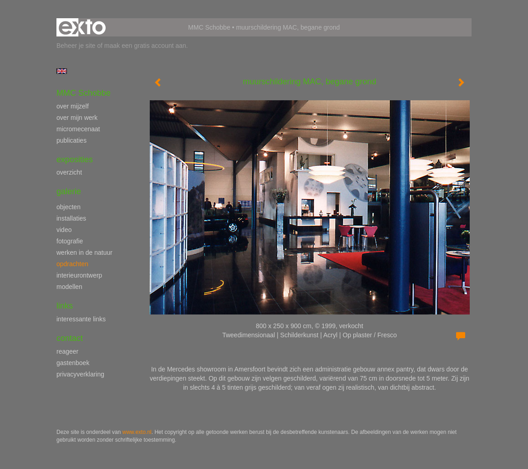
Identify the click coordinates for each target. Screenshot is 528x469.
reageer (67, 351)
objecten (68, 207)
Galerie (68, 191)
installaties (71, 218)
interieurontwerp (79, 275)
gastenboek (72, 362)
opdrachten (72, 264)
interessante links (81, 319)
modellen (69, 286)
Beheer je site (76, 45)
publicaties (71, 140)
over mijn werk (76, 117)
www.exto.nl (137, 432)
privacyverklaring (80, 374)
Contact (69, 338)
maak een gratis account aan (145, 45)
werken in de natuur (84, 252)
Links (64, 305)
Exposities (74, 159)
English (61, 71)
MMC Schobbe (209, 27)
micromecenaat (78, 129)
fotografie (69, 241)
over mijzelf (72, 106)
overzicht (69, 172)
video (63, 229)
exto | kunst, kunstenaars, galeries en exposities (82, 27)
